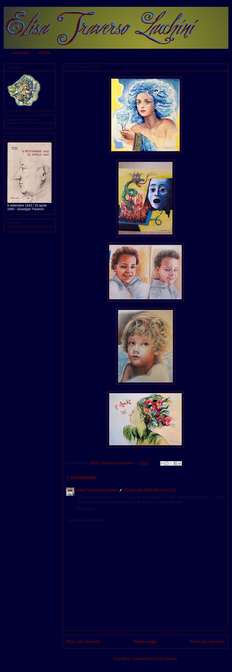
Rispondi (84, 509)
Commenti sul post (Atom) (154, 659)
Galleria (44, 52)
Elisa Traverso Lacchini (97, 490)
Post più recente (83, 641)
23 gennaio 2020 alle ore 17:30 (150, 490)
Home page (20, 52)
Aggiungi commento (85, 520)
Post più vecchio (207, 641)
